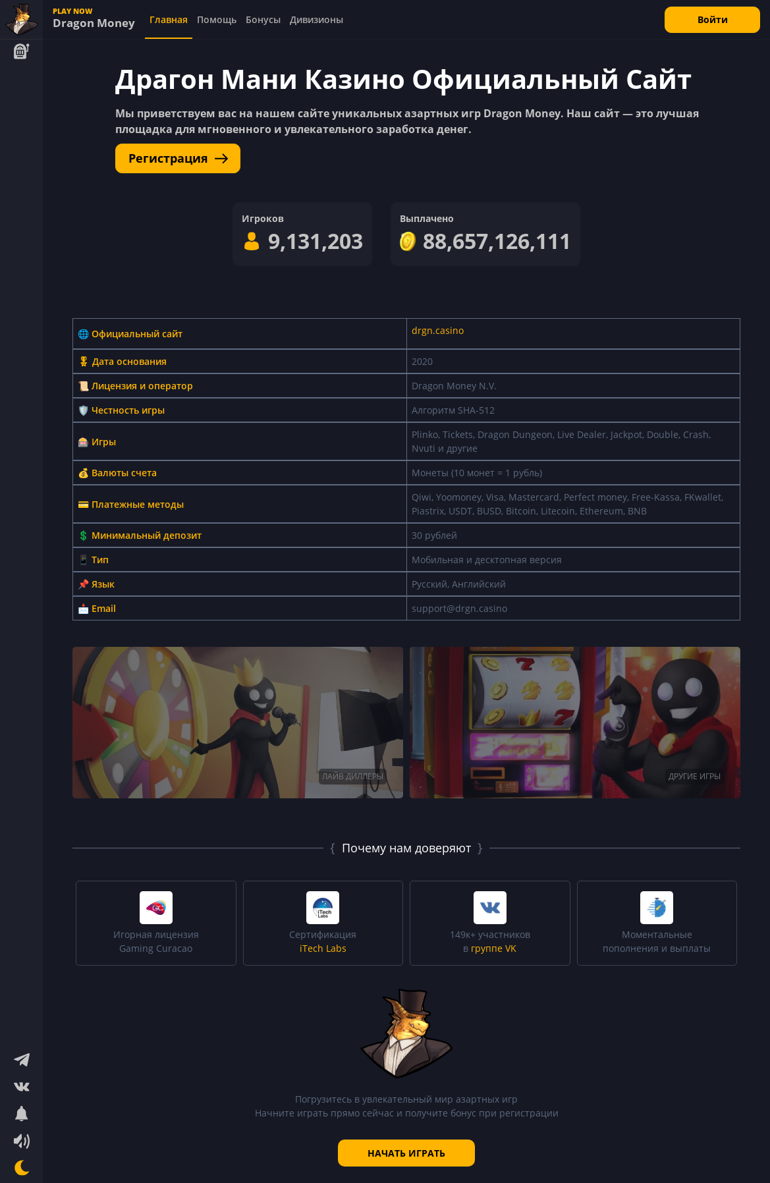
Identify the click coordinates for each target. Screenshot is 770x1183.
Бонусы (263, 19)
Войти (713, 19)
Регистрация (178, 158)
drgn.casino (438, 330)
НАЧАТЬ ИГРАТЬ (406, 1153)
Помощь (216, 19)
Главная (169, 19)
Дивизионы (316, 19)
